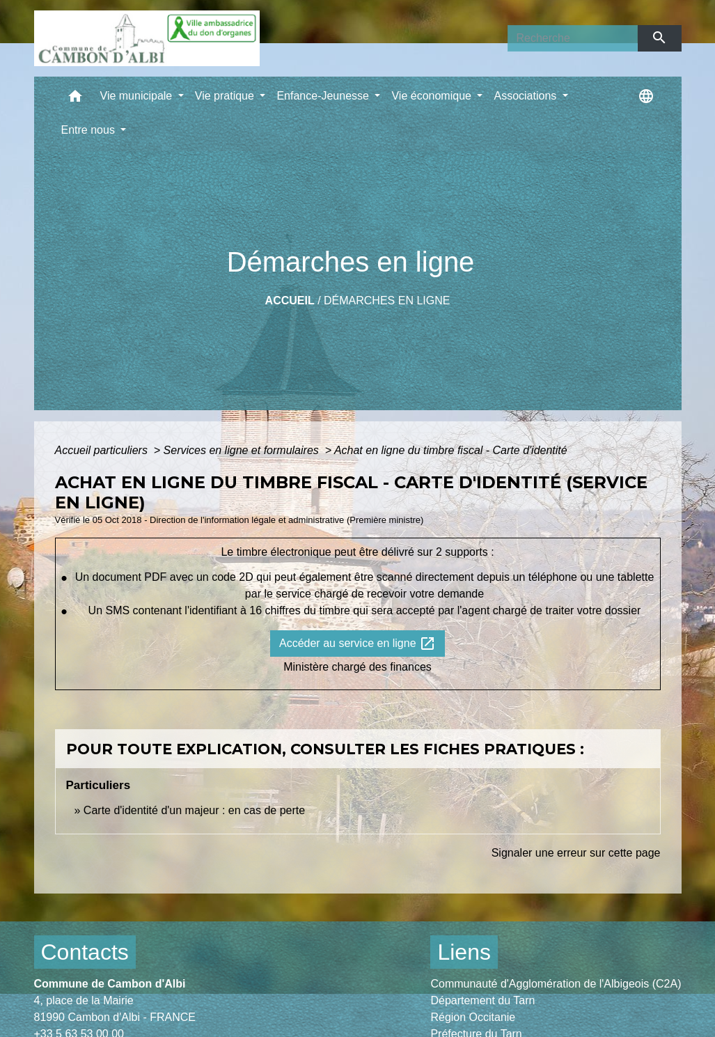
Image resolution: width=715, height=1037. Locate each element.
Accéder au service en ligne (357, 643)
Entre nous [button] (89, 130)
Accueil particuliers (103, 450)
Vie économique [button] (432, 96)
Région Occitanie (472, 1017)
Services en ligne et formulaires (243, 450)
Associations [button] (526, 96)
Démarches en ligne (387, 300)
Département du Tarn (482, 1000)
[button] (75, 99)
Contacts (85, 952)
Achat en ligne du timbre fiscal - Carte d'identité (450, 450)
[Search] (573, 38)
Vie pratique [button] (226, 96)
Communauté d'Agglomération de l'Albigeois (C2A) (555, 984)
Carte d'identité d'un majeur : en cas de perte (194, 810)
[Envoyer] (660, 38)
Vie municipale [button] (137, 96)
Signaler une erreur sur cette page (576, 853)
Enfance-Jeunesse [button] (324, 96)
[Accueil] (147, 38)
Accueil (290, 300)
